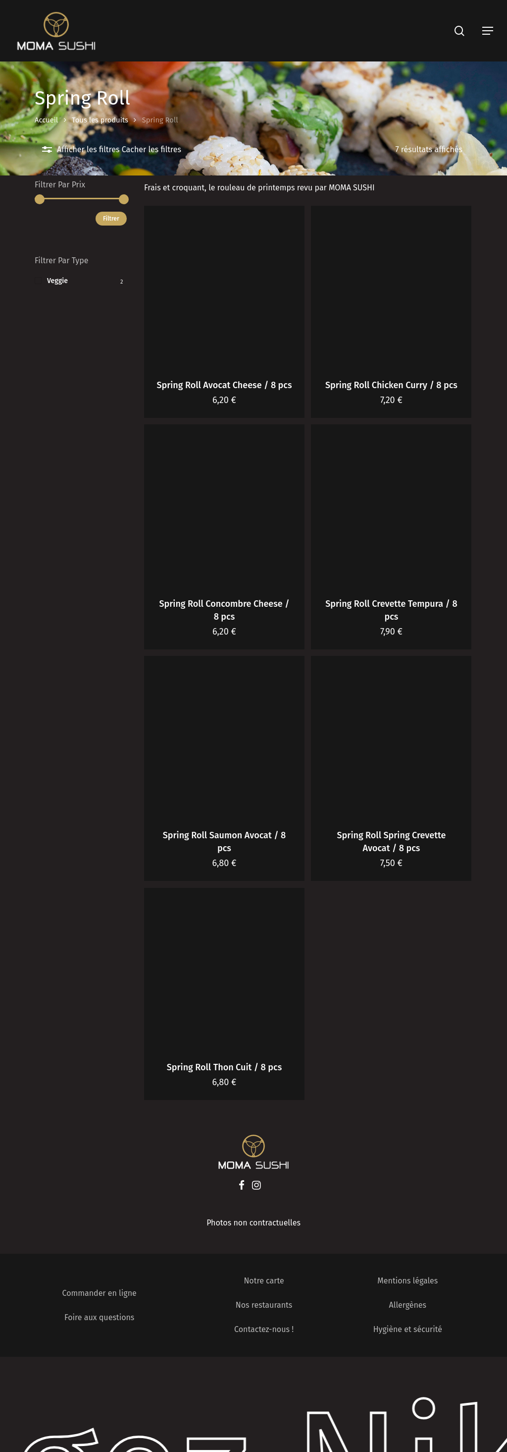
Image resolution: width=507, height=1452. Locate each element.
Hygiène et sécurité (407, 1329)
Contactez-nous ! (264, 1329)
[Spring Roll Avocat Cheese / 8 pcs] (224, 286)
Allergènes (407, 1305)
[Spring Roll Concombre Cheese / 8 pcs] (224, 504)
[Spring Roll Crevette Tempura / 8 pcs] (391, 504)
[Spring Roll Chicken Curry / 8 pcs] (391, 286)
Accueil (46, 120)
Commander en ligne (99, 1293)
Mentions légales (407, 1280)
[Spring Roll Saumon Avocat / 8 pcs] (224, 736)
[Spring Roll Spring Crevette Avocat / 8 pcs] (391, 736)
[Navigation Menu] (487, 31)
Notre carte (264, 1280)
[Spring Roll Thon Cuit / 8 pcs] (224, 968)
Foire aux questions (99, 1317)
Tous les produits (100, 120)
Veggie (57, 281)
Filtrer (111, 218)
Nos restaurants (264, 1305)
